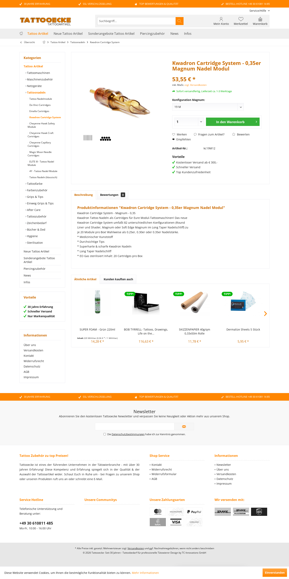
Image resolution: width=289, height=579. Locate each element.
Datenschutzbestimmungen (128, 434)
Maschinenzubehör (39, 79)
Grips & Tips (34, 197)
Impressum (31, 377)
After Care (33, 210)
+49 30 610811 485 (36, 523)
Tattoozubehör (36, 216)
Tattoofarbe (34, 184)
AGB (26, 372)
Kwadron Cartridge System (45, 117)
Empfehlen (181, 139)
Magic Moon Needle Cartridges (40, 153)
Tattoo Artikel (33, 66)
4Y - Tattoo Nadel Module (43, 171)
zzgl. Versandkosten (196, 85)
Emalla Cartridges (39, 111)
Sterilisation (34, 243)
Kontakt (29, 356)
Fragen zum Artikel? (209, 134)
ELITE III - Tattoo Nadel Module (41, 163)
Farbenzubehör (36, 190)
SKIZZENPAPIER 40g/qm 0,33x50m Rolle (194, 331)
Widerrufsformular (164, 474)
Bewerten (241, 134)
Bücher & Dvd (35, 229)
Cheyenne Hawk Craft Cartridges (40, 134)
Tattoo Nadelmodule (40, 99)
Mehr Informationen (145, 573)
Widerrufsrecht (34, 361)
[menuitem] (258, 10)
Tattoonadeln (35, 92)
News (27, 275)
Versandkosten (33, 350)
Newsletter (224, 465)
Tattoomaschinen (38, 73)
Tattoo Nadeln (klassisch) (43, 177)
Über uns (30, 345)
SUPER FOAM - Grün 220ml (97, 329)
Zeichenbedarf (36, 223)
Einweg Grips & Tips (40, 203)
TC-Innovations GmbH (194, 552)
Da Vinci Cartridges (40, 105)
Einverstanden (275, 572)
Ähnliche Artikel (85, 279)
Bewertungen (112, 194)
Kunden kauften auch (118, 279)
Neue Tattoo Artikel (36, 251)
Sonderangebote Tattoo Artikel (39, 260)
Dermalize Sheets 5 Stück (243, 329)
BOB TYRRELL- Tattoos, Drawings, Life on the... (146, 331)
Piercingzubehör (34, 269)
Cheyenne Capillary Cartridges (39, 144)
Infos (27, 282)
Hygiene (32, 236)
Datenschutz (32, 366)
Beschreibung (83, 195)
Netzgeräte (34, 86)
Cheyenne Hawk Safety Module (41, 125)
